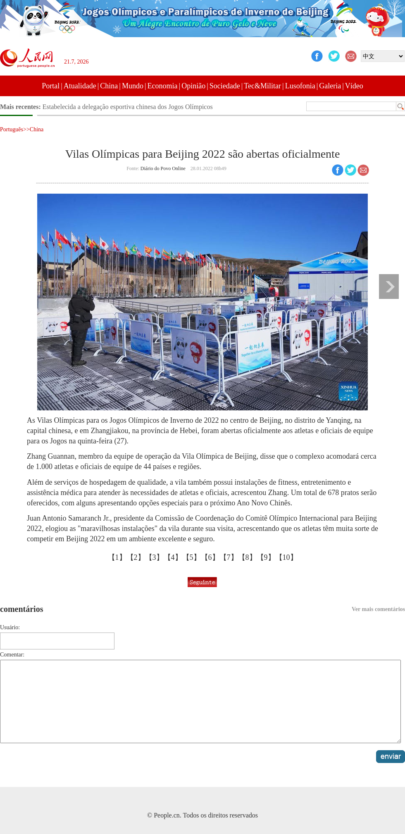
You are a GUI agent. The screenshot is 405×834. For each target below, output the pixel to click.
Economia (163, 86)
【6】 (210, 557)
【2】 (135, 557)
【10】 (286, 557)
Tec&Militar (262, 86)
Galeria (330, 86)
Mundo (132, 86)
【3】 (154, 557)
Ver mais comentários (378, 609)
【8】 (247, 557)
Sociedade (225, 86)
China (109, 86)
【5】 (191, 557)
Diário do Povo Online (163, 168)
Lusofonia (300, 86)
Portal (51, 86)
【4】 (173, 557)
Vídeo (354, 86)
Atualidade (80, 86)
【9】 (266, 557)
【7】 (228, 557)
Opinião (193, 86)
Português (11, 129)
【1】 (117, 557)
